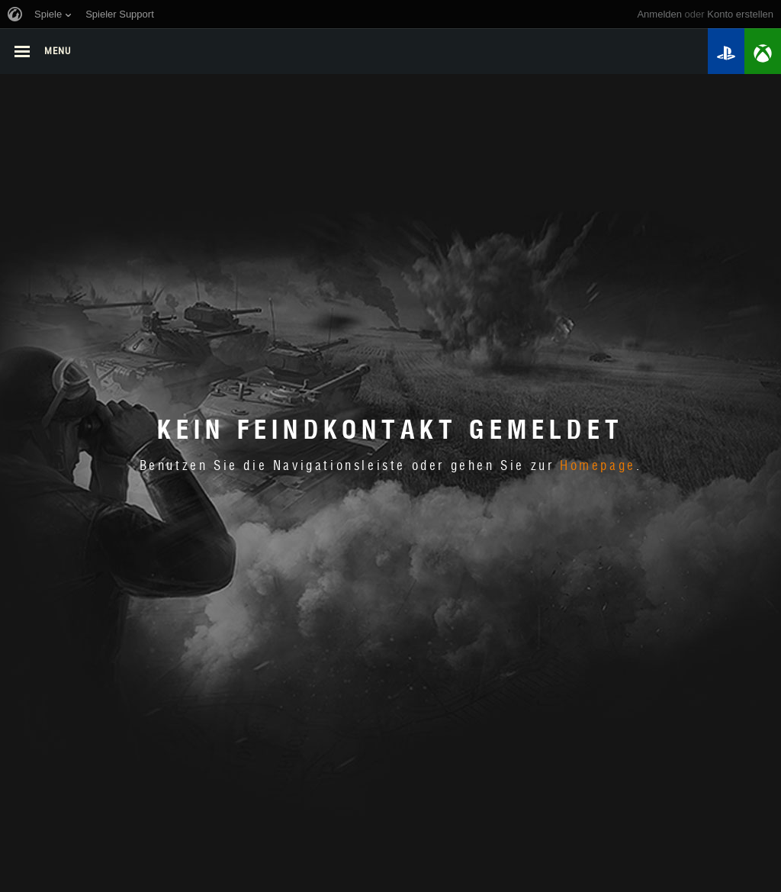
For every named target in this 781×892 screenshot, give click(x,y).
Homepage (598, 466)
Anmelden (659, 14)
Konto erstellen (740, 14)
